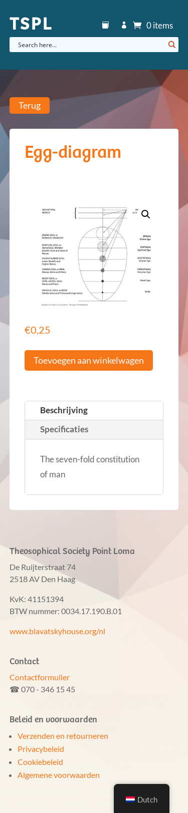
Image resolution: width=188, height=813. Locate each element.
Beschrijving (64, 410)
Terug (30, 105)
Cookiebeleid (40, 761)
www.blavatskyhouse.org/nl (57, 631)
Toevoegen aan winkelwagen (89, 360)
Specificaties (64, 429)
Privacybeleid (41, 748)
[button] (146, 214)
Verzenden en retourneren (63, 735)
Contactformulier (40, 677)
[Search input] (90, 45)
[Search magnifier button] (170, 44)
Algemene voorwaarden (59, 774)
